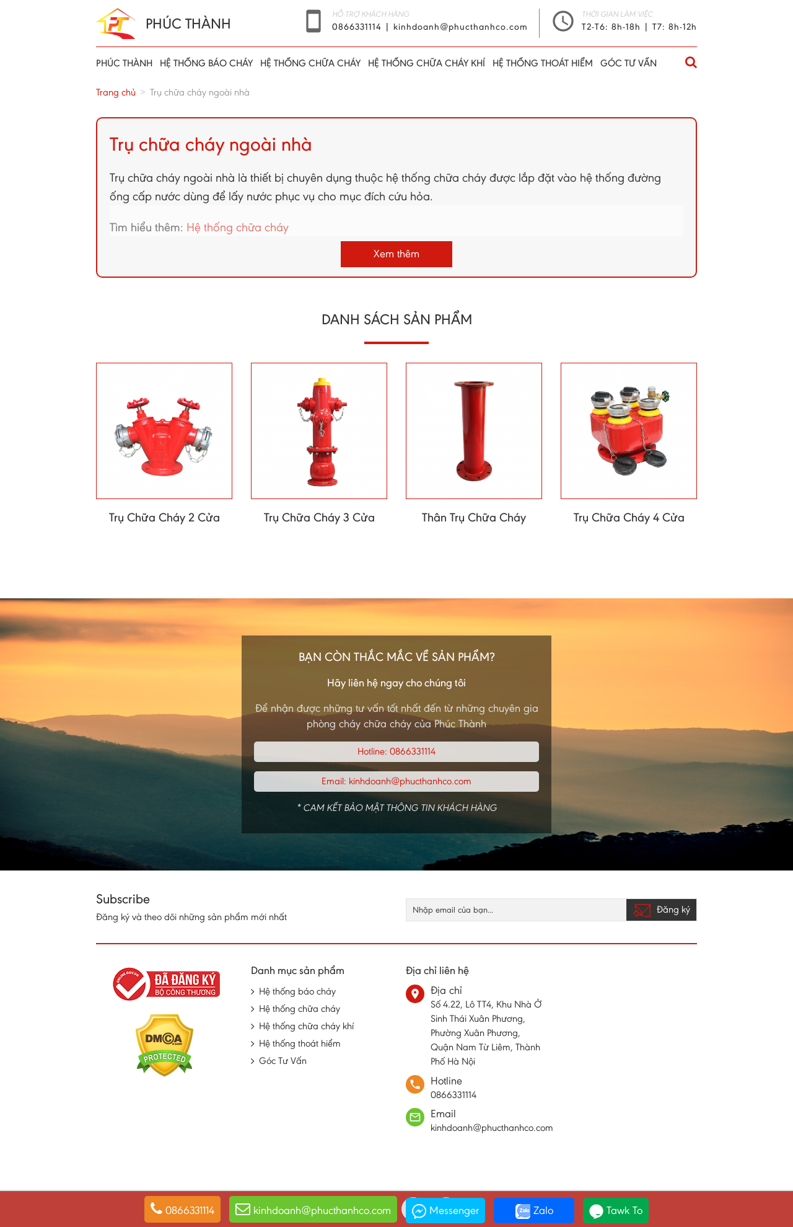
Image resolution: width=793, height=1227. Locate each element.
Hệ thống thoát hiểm (543, 63)
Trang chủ (116, 92)
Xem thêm (396, 253)
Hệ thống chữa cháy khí (426, 63)
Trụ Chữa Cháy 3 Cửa (319, 517)
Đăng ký (661, 910)
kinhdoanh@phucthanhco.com (460, 26)
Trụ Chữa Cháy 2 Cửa (164, 517)
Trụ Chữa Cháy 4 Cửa (629, 517)
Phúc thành (124, 63)
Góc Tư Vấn (628, 63)
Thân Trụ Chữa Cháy (474, 517)
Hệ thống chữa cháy (310, 63)
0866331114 (358, 26)
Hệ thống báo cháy (206, 63)
